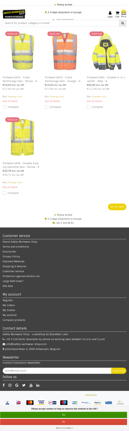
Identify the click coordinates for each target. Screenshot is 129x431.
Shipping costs (15, 96)
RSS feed (8, 286)
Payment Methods (13, 261)
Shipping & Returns (14, 266)
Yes (63, 415)
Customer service (13, 271)
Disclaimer (9, 251)
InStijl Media (91, 395)
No (63, 422)
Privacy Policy (11, 256)
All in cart (117, 207)
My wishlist (10, 315)
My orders (9, 305)
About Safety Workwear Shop (20, 241)
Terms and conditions (16, 246)
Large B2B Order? (13, 281)
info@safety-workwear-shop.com (25, 344)
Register (8, 300)
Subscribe (119, 370)
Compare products (14, 320)
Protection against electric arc (21, 276)
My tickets (9, 310)
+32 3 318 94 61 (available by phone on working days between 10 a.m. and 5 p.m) (54, 339)
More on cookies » (64, 428)
